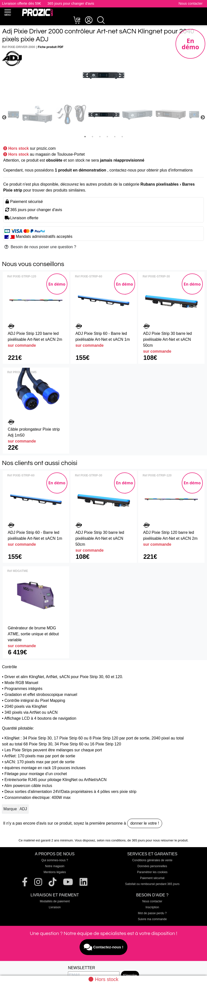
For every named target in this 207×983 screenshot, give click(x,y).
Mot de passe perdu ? (152, 913)
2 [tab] (92, 136)
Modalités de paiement (55, 901)
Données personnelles (152, 866)
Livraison (55, 907)
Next (202, 117)
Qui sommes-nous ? (54, 860)
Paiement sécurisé (152, 878)
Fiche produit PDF (50, 47)
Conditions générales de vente (152, 860)
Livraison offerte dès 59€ (21, 3)
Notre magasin (54, 866)
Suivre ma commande (152, 919)
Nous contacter (190, 3)
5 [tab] (114, 136)
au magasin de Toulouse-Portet (57, 154)
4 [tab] (107, 136)
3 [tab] (99, 136)
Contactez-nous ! (103, 947)
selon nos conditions (111, 840)
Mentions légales (55, 872)
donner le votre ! (144, 823)
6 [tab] (122, 136)
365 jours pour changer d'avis (70, 3)
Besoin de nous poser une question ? (40, 247)
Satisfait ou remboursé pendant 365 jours (152, 884)
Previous (4, 117)
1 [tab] (85, 136)
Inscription (152, 907)
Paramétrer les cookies (152, 872)
